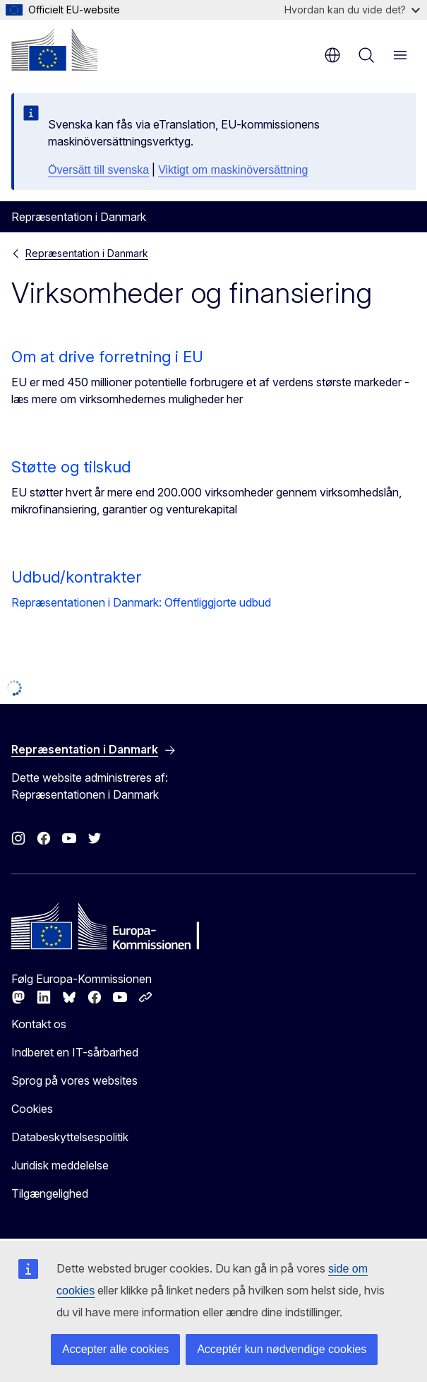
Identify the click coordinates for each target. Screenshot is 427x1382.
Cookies (32, 1109)
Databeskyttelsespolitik (69, 1137)
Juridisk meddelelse (60, 1165)
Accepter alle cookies (115, 1349)
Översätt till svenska (98, 170)
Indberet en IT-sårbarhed (74, 1052)
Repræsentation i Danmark (86, 253)
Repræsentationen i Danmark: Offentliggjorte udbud (141, 602)
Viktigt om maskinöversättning (233, 170)
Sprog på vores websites (74, 1080)
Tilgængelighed (49, 1193)
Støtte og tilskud (71, 467)
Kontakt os (38, 1024)
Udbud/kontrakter (76, 577)
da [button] (332, 55)
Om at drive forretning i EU (107, 356)
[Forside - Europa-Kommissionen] (54, 49)
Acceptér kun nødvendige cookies (281, 1349)
